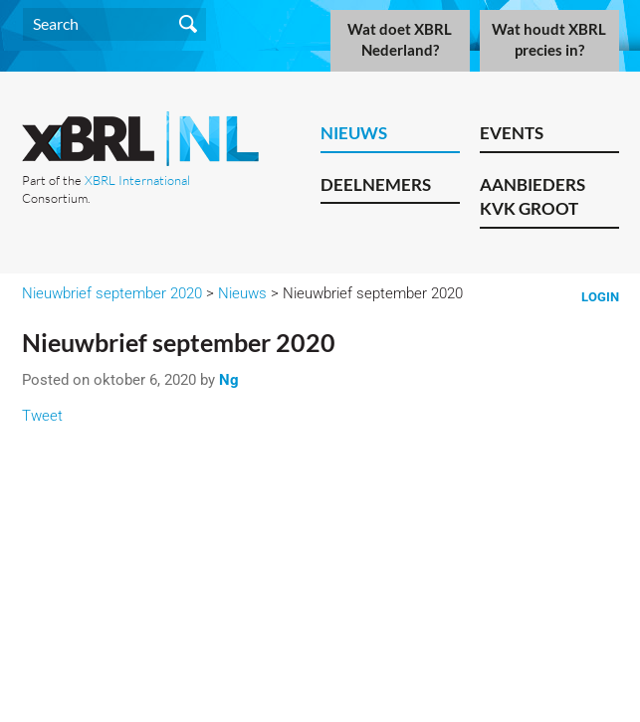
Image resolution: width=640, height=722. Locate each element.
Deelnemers (375, 184)
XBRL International (137, 180)
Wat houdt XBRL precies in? (549, 40)
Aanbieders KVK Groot (532, 197)
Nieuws (353, 132)
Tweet (42, 416)
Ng (229, 380)
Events (511, 132)
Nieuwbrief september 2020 (112, 293)
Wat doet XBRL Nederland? (399, 40)
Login (600, 296)
